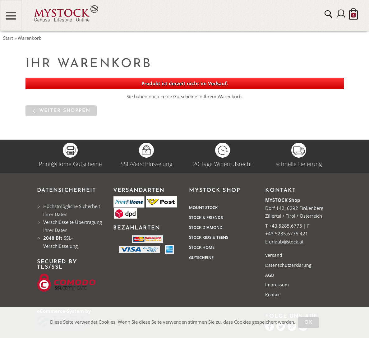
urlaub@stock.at (286, 241)
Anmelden (341, 14)
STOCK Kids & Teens (208, 237)
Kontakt (273, 295)
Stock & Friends (206, 217)
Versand (273, 255)
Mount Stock (203, 207)
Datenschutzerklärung (288, 265)
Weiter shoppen (64, 111)
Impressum (277, 285)
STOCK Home (201, 247)
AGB (269, 275)
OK (308, 322)
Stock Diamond (206, 227)
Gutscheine (201, 257)
